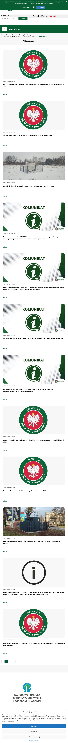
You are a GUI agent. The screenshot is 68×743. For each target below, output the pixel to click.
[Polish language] (50, 16)
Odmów (34, 731)
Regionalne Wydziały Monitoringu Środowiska (25, 35)
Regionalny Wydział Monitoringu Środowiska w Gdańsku (19, 37)
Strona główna (5, 35)
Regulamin (26, 7)
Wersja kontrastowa (44, 16)
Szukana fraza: (6, 15)
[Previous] (3, 661)
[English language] (54, 16)
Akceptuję (41, 7)
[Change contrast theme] (42, 16)
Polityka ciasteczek (34, 741)
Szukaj (23, 18)
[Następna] (15, 661)
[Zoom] (34, 16)
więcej (5, 94)
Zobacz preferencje (34, 737)
